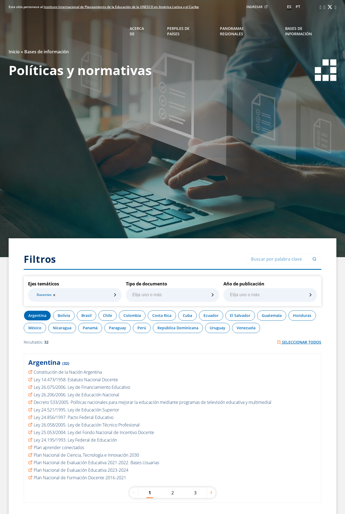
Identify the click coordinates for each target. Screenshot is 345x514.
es (289, 6)
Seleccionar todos (299, 342)
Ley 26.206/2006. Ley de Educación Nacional (76, 395)
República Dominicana (177, 327)
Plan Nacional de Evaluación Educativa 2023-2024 (81, 470)
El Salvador (240, 315)
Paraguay (117, 327)
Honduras (302, 315)
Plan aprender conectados (59, 447)
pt (298, 6)
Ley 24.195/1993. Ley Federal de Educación (75, 440)
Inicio (14, 52)
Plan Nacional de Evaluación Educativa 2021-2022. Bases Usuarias (96, 463)
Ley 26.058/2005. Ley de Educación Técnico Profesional (87, 425)
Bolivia (64, 315)
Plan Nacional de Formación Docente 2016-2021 (80, 478)
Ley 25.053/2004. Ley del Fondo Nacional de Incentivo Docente (94, 432)
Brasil (86, 315)
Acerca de (137, 31)
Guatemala (272, 315)
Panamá (90, 327)
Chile (107, 315)
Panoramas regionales (232, 31)
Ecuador (211, 315)
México (35, 327)
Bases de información (298, 31)
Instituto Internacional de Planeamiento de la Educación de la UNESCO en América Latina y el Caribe (121, 7)
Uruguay (217, 327)
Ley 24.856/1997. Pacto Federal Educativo (73, 417)
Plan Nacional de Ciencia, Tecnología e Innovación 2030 (86, 455)
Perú (141, 327)
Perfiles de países (178, 31)
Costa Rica (161, 315)
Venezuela (246, 327)
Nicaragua (62, 327)
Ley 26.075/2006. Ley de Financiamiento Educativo (82, 387)
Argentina (37, 315)
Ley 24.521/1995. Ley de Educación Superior (76, 410)
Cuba (187, 315)
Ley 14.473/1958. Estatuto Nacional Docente (76, 380)
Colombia (132, 315)
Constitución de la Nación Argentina (68, 372)
